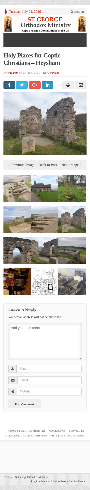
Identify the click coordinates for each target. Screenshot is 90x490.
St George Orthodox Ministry (30, 477)
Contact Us (57, 430)
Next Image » (71, 165)
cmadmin (12, 72)
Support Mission (35, 435)
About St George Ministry (27, 430)
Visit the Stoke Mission (67, 435)
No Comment (51, 72)
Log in (34, 481)
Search (77, 11)
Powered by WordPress (53, 481)
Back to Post (48, 165)
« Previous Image (21, 165)
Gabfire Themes (78, 481)
